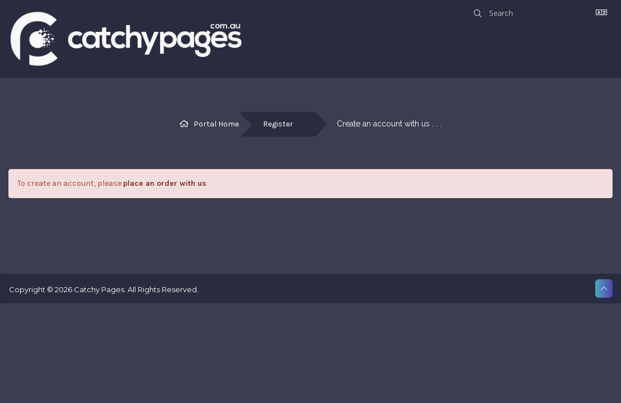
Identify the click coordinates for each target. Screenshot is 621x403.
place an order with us (164, 183)
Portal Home (216, 124)
